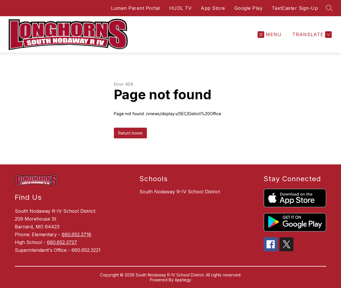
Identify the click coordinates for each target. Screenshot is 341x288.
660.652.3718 (76, 234)
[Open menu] (270, 34)
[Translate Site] (311, 34)
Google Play (248, 8)
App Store (213, 8)
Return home (130, 133)
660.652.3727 (62, 242)
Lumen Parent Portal (135, 8)
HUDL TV (180, 8)
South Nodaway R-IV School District (179, 192)
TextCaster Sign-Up (295, 8)
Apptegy (183, 279)
